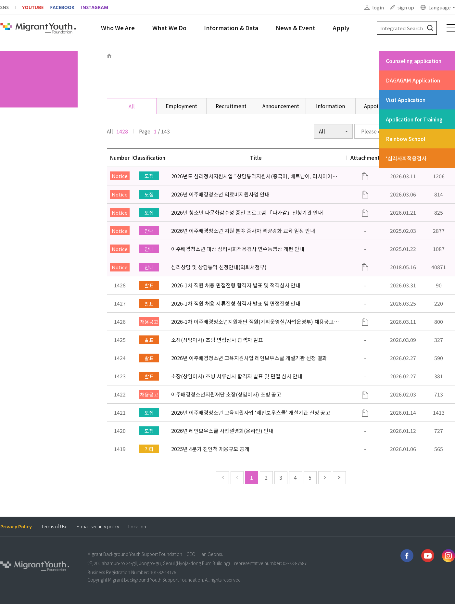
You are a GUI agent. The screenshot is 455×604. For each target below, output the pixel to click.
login (378, 7)
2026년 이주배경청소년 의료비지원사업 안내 (220, 194)
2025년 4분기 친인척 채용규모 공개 (210, 448)
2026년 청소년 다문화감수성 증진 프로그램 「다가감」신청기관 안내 (247, 212)
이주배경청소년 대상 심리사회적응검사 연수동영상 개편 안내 (237, 248)
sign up (406, 7)
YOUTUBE (33, 7)
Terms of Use (54, 526)
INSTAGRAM (94, 7)
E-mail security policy (98, 526)
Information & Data (231, 27)
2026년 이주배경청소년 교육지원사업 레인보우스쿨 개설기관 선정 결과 (249, 357)
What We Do (169, 27)
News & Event (295, 27)
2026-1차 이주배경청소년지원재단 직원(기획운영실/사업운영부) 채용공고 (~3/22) (252, 321)
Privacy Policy (16, 526)
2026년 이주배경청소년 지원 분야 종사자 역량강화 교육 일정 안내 (243, 230)
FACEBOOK (62, 7)
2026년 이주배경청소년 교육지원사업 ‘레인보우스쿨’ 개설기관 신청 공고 (250, 412)
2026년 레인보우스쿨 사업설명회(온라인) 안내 (222, 430)
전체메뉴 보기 (451, 27)
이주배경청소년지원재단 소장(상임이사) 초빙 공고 (226, 394)
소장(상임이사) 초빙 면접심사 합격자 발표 (217, 339)
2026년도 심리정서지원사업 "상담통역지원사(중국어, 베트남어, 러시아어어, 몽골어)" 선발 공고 (255, 176)
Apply (341, 27)
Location (137, 526)
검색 (430, 28)
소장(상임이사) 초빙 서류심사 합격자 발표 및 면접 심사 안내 (236, 376)
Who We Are (118, 27)
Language (439, 7)
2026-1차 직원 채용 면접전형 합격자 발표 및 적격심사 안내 (235, 285)
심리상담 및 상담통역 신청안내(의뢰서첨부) (219, 267)
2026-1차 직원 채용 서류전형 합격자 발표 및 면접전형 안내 (235, 303)
